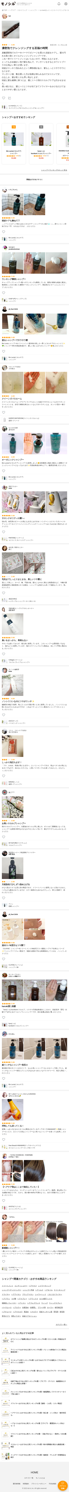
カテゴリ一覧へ (61, 1324)
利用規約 (26, 1484)
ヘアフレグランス (33, 1303)
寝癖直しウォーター (9, 1303)
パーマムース (7, 1307)
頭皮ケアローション (29, 1316)
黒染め (26, 1312)
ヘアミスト (22, 1303)
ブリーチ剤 (42, 1307)
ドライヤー (6, 1294)
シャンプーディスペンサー (11, 1290)
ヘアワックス (33, 1299)
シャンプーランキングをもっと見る (54, 170)
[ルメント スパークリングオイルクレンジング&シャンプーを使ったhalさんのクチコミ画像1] (10, 29)
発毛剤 (62, 1312)
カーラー (50, 1307)
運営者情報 (16, 1484)
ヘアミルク (39, 1290)
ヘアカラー (17, 1307)
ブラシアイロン (28, 1294)
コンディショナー (20, 1286)
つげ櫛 (13, 1299)
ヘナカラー (34, 1312)
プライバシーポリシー (38, 1484)
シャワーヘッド (40, 1294)
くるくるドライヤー (54, 1294)
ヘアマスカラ (18, 1312)
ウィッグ (44, 1303)
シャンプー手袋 (28, 1290)
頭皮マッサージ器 (45, 1312)
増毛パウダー (16, 1316)
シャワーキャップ (44, 1286)
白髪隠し (33, 1307)
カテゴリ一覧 (28, 1478)
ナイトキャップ (59, 1290)
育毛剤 (56, 1312)
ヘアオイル (49, 1290)
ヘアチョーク (7, 1312)
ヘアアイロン (16, 1294)
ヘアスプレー (22, 1299)
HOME (34, 1472)
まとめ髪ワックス (45, 1299)
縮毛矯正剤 (59, 1307)
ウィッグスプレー (55, 1303)
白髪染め (25, 1307)
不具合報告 (52, 1484)
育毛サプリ (6, 1316)
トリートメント (7, 1286)
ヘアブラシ (6, 1299)
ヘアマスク (33, 1286)
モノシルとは (40, 1478)
